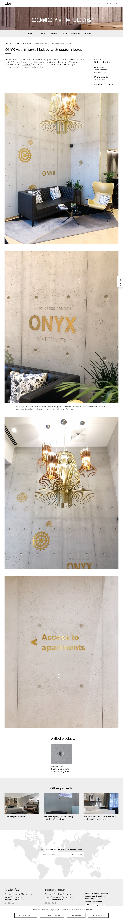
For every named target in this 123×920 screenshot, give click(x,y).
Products (31, 33)
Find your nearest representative (61, 849)
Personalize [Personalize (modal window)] (76, 915)
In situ (42, 33)
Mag (65, 33)
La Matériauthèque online (95, 905)
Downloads (67, 897)
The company (17, 897)
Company (75, 33)
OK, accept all (25, 915)
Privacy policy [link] (98, 915)
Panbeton (26, 64)
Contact (87, 33)
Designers (54, 33)
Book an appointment (93, 901)
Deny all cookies (52, 915)
